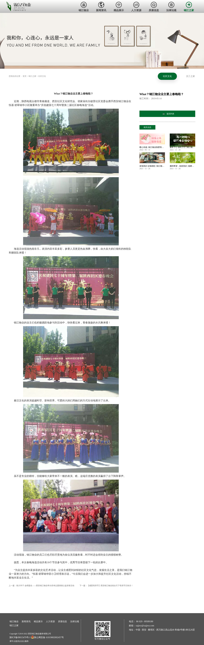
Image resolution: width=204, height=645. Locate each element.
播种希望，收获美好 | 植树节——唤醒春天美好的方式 (182, 166)
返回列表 (170, 114)
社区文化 (42, 76)
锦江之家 (32, 76)
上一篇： (41, 585)
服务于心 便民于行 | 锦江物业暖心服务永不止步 (182, 147)
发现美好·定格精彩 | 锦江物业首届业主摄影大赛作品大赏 (152, 166)
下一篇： (106, 585)
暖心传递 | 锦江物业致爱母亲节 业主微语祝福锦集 (152, 147)
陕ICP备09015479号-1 (20, 637)
